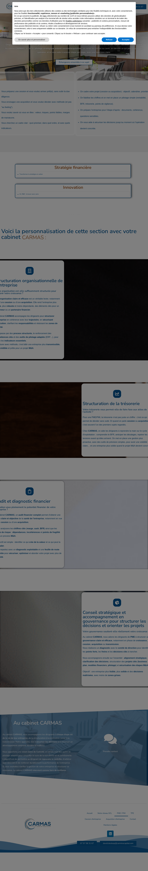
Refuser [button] (109, 864)
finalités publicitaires (74, 845)
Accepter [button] (126, 864)
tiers (45, 840)
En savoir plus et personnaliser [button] (32, 864)
